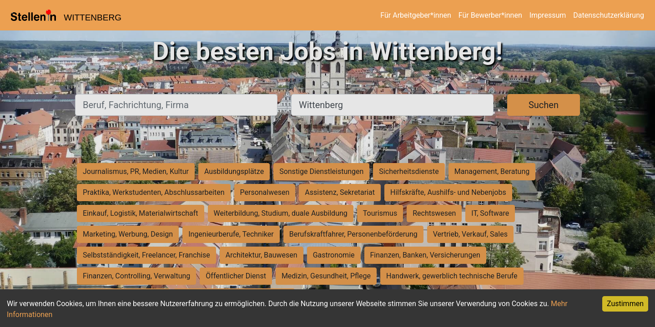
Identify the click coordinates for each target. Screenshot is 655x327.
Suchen (544, 104)
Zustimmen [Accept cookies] (625, 303)
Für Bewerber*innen (490, 15)
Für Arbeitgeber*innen (415, 15)
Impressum (547, 15)
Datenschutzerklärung (608, 15)
